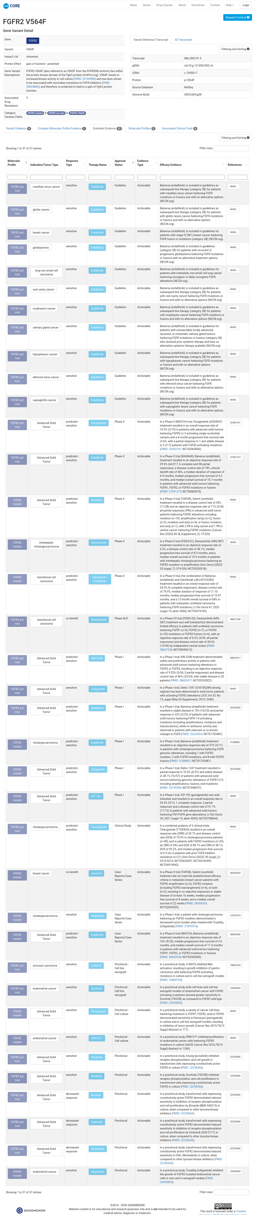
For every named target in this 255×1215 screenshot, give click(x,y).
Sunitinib (96, 500)
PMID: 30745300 (171, 787)
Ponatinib (97, 1057)
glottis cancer (41, 209)
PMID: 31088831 (181, 760)
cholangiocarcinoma (45, 742)
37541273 (235, 457)
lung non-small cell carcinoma (46, 272)
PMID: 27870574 (186, 926)
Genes (147, 5)
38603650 (235, 934)
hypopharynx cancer (45, 354)
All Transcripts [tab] (183, 39)
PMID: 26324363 (192, 734)
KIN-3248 (96, 658)
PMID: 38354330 (196, 903)
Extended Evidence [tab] (107, 128)
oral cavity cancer (43, 289)
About (182, 5)
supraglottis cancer (44, 400)
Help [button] (230, 5)
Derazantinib (98, 542)
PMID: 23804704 (171, 979)
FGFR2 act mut (17, 188)
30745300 (235, 769)
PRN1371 (97, 1038)
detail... (234, 186)
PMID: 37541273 (171, 491)
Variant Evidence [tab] (18, 128)
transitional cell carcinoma (46, 579)
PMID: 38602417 (181, 680)
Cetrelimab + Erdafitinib (100, 579)
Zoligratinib (98, 689)
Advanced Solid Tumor (46, 424)
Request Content (238, 17)
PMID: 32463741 (171, 449)
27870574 (235, 915)
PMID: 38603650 (171, 957)
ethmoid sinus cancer (46, 377)
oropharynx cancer (44, 308)
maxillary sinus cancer (46, 186)
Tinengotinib (98, 827)
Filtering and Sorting (236, 49)
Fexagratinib (98, 423)
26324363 (235, 707)
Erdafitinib (97, 186)
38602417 (235, 658)
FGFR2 (33, 40)
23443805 (235, 988)
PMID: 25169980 (85, 78)
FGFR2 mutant (17, 502)
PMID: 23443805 (171, 1002)
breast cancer (41, 232)
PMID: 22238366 (192, 1067)
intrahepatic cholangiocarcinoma (46, 544)
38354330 (235, 873)
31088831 (235, 742)
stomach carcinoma (45, 965)
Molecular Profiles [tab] (142, 128)
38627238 (235, 619)
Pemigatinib (98, 1011)
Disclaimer (198, 5)
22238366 (235, 1056)
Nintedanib (97, 1148)
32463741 (235, 422)
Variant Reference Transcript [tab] (151, 39)
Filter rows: (206, 148)
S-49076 (96, 965)
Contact (215, 5)
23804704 (235, 965)
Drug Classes (164, 5)
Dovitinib (96, 988)
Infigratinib (97, 915)
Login (245, 5)
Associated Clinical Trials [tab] (180, 128)
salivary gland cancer (46, 327)
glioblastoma (41, 247)
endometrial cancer (44, 988)
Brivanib (96, 1095)
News (133, 5)
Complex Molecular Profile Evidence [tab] (62, 128)
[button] (26, 163)
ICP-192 (96, 796)
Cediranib (97, 1122)
